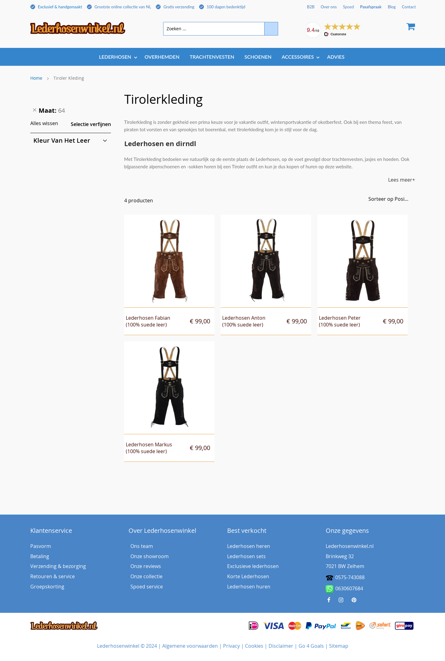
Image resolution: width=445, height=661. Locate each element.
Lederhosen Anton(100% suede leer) (243, 321)
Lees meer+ (401, 179)
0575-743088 (350, 577)
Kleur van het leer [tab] (61, 140)
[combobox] (220, 29)
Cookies (254, 645)
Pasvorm (40, 546)
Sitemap (338, 645)
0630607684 (344, 589)
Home (36, 78)
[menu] (222, 57)
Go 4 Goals (311, 645)
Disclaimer (281, 645)
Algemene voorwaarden (190, 645)
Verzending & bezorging (58, 566)
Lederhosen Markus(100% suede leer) (149, 448)
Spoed (348, 6)
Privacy (231, 645)
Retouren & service (52, 576)
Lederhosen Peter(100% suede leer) (340, 321)
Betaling (39, 556)
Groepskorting (47, 586)
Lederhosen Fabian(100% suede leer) (148, 321)
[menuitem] (116, 57)
